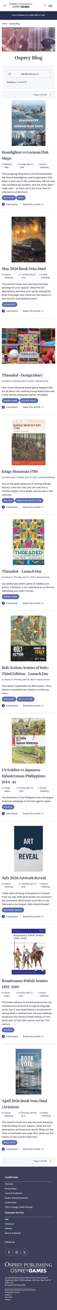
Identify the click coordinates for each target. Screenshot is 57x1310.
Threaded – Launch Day (22, 571)
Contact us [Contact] (9, 1224)
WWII (21, 198)
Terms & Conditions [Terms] (13, 1193)
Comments (10, 204)
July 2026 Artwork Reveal (24, 877)
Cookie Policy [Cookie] (10, 1202)
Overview (9, 1184)
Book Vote (9, 304)
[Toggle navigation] (4, 5)
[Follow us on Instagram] (16, 1252)
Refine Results (23, 74)
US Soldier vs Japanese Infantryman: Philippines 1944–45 (23, 775)
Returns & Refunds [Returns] (13, 1233)
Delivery (8, 1228)
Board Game (10, 400)
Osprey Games (42, 381)
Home (4, 23)
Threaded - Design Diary (22, 375)
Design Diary (29, 400)
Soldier (8, 500)
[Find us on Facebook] (9, 1252)
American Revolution (29, 500)
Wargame (9, 699)
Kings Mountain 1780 (20, 471)
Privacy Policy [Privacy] (10, 1188)
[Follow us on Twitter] (24, 1252)
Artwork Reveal (13, 910)
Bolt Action (26, 699)
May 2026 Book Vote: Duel (24, 268)
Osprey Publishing (44, 166)
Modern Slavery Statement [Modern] (16, 1198)
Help (7, 1219)
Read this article (33, 204)
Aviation (9, 198)
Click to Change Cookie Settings (19, 1207)
